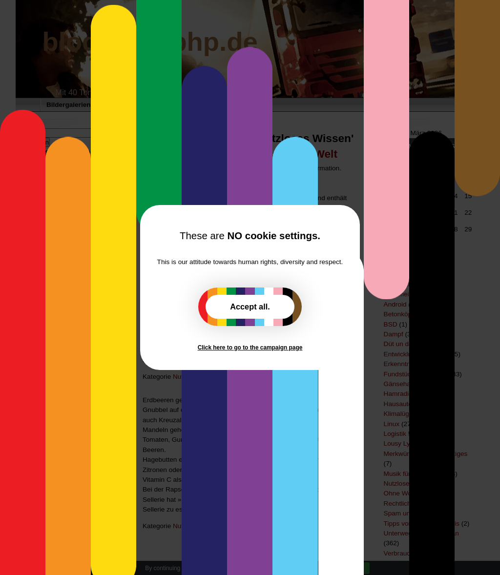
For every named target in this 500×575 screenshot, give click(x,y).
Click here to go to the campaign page (250, 347)
